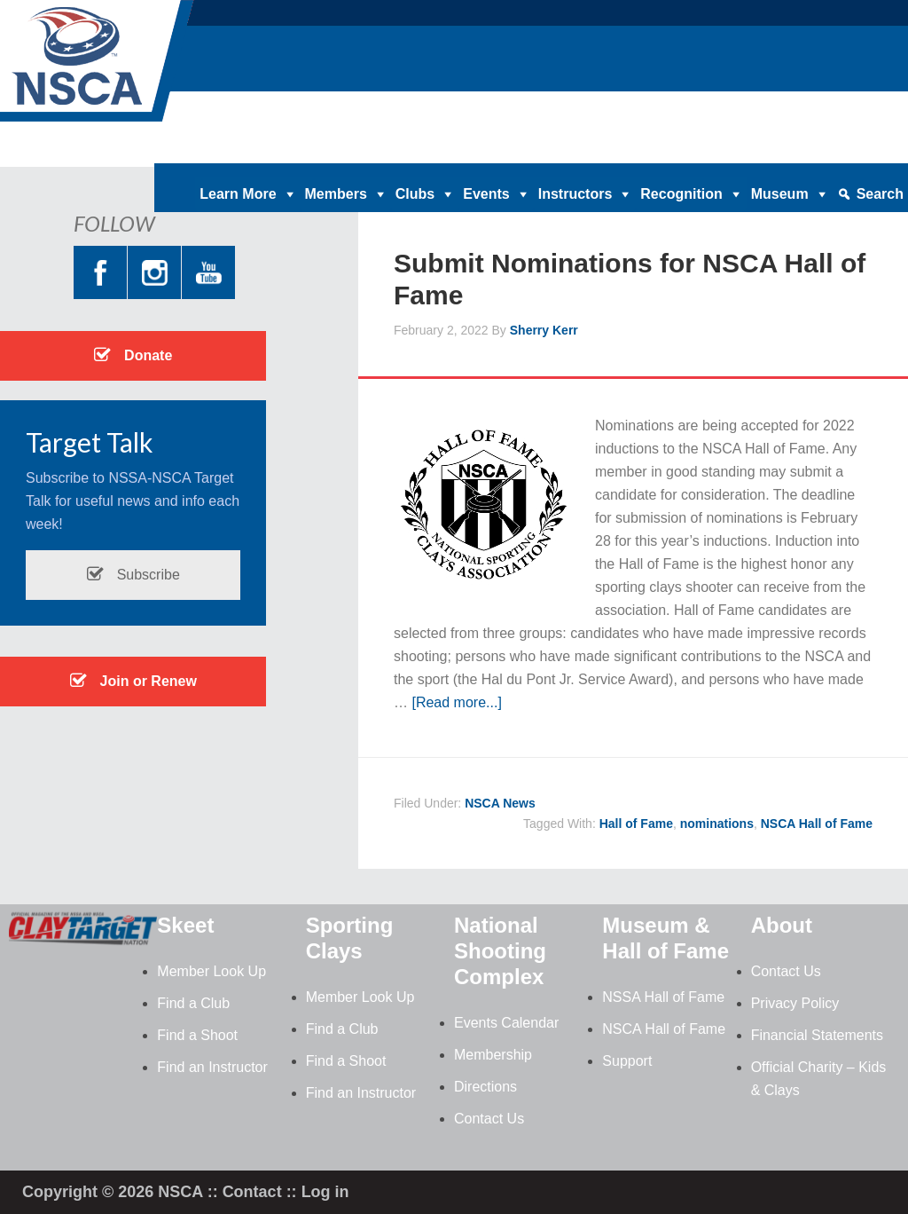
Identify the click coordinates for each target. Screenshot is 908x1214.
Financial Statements (817, 1035)
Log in (325, 1192)
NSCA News (500, 803)
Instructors (575, 193)
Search (880, 193)
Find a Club (193, 1003)
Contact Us (489, 1118)
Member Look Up (211, 971)
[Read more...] (456, 702)
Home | (358, 150)
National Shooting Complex (500, 951)
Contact (252, 1192)
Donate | (413, 150)
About (781, 925)
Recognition (681, 193)
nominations (717, 823)
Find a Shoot (197, 1035)
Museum (780, 193)
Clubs (414, 193)
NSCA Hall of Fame (817, 823)
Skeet (185, 925)
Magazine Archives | (634, 150)
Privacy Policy (795, 1003)
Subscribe (133, 574)
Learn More (238, 193)
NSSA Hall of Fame (663, 997)
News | (723, 150)
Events (486, 193)
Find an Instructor (212, 1067)
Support (627, 1060)
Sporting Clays (350, 938)
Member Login (860, 150)
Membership (493, 1054)
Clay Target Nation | (506, 150)
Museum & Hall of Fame (665, 938)
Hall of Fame (636, 823)
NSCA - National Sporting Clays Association (142, 66)
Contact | (780, 150)
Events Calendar (506, 1022)
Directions (485, 1086)
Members (336, 193)
